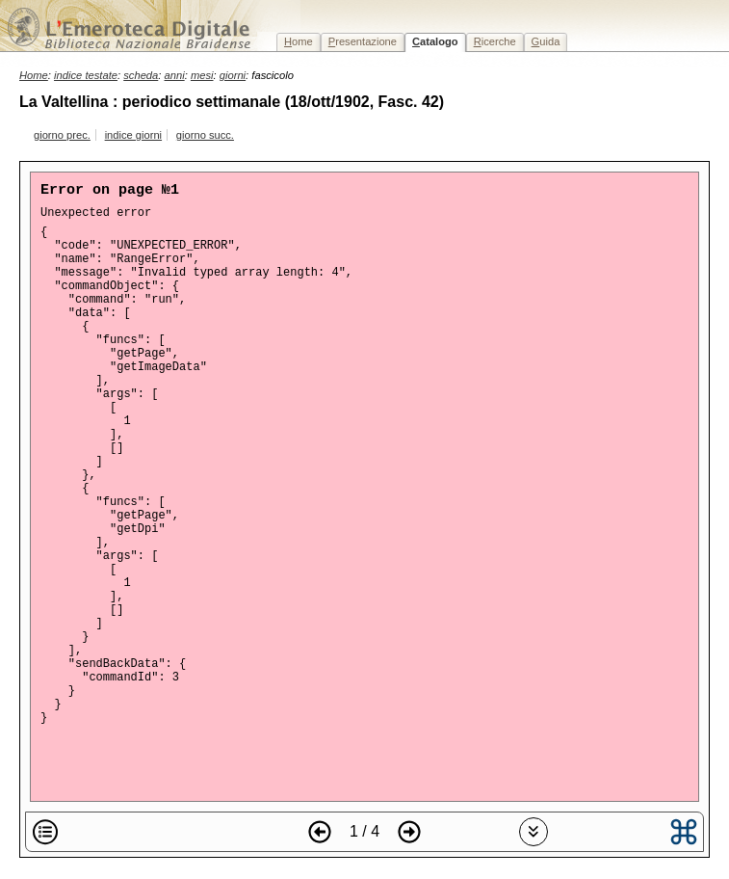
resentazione (362, 41)
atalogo (435, 41)
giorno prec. (62, 135)
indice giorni (133, 135)
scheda (140, 75)
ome (298, 41)
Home (33, 75)
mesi (202, 75)
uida (546, 41)
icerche (495, 41)
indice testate (85, 75)
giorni (233, 75)
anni (175, 75)
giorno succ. (205, 135)
